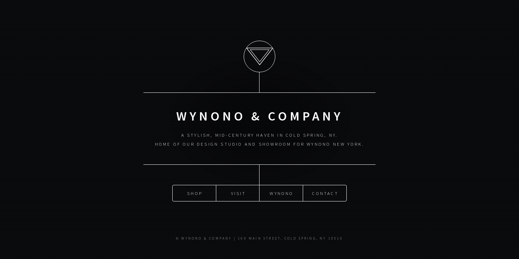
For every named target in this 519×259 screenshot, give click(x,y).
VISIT (238, 193)
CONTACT (325, 193)
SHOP (195, 193)
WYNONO (281, 193)
